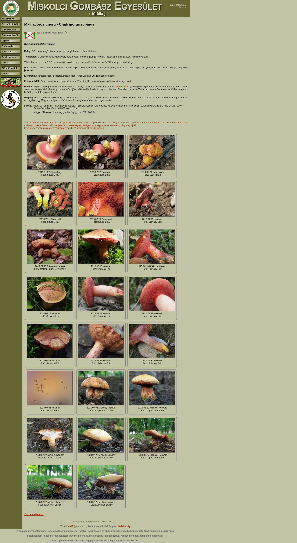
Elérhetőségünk (9, 68)
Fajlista (5, 41)
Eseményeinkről (10, 35)
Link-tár (5, 62)
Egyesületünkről (10, 24)
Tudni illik (6, 52)
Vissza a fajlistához (34, 514)
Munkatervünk (9, 30)
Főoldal (5, 73)
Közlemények (8, 19)
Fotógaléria (7, 46)
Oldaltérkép (124, 526)
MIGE (70, 526)
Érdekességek (9, 57)
